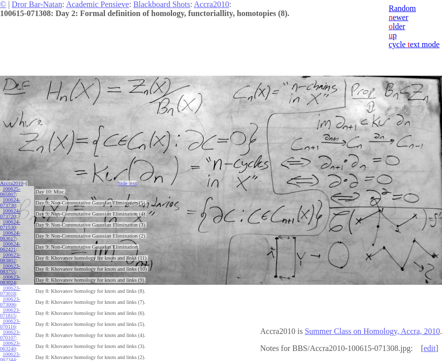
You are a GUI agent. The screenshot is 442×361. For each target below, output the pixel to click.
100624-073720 (10, 213)
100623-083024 (10, 279)
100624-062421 (10, 246)
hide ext (127, 183)
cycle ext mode (414, 44)
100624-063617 (10, 235)
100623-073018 (10, 290)
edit (429, 348)
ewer (398, 17)
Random (402, 8)
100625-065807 (10, 191)
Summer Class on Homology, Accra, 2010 (372, 331)
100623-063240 (10, 345)
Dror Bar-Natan (37, 4)
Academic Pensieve (97, 4)
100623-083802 (10, 257)
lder (397, 26)
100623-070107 (10, 334)
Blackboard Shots (161, 4)
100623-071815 (10, 312)
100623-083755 (10, 268)
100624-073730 (10, 202)
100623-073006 (10, 301)
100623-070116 (10, 323)
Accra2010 (211, 4)
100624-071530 (10, 224)
